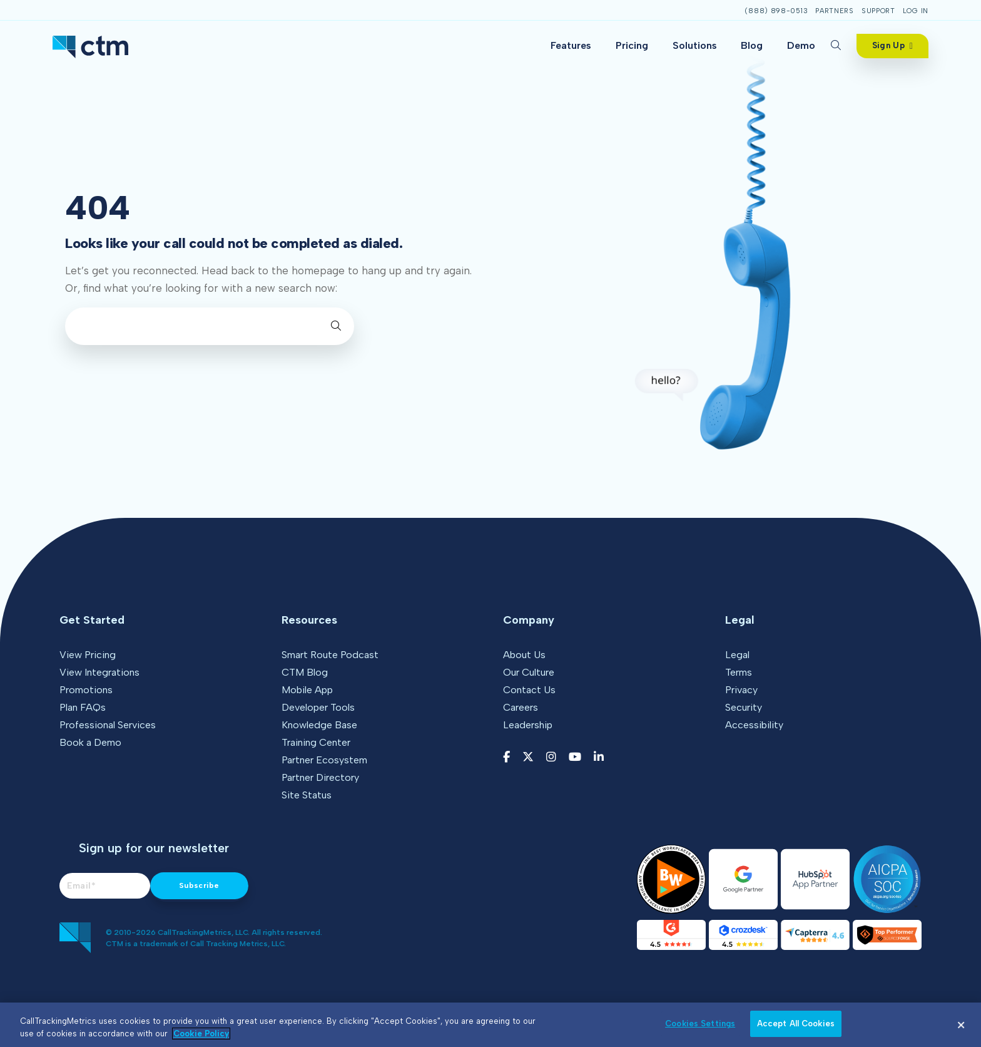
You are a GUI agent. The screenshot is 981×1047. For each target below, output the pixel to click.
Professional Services (107, 725)
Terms (738, 672)
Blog (752, 45)
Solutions (695, 45)
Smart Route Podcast (330, 655)
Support (878, 11)
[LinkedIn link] (598, 757)
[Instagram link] (551, 757)
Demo (801, 45)
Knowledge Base (319, 725)
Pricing (632, 45)
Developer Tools (318, 707)
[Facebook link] (506, 757)
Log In (915, 11)
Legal (737, 655)
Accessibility (754, 725)
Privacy (741, 690)
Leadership (527, 725)
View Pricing (87, 655)
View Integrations (99, 672)
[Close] (961, 1025)
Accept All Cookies (796, 1023)
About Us (524, 655)
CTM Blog (305, 672)
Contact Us (529, 690)
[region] (490, 1025)
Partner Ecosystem (324, 760)
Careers (520, 707)
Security (743, 707)
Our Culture (528, 672)
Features (571, 45)
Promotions (86, 690)
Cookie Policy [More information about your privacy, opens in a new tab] (201, 1033)
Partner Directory (320, 777)
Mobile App (307, 690)
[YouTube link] (574, 757)
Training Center (316, 742)
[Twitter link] (528, 757)
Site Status (307, 795)
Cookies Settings (700, 1023)
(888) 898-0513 (776, 11)
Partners (834, 11)
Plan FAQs (82, 707)
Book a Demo (90, 742)
